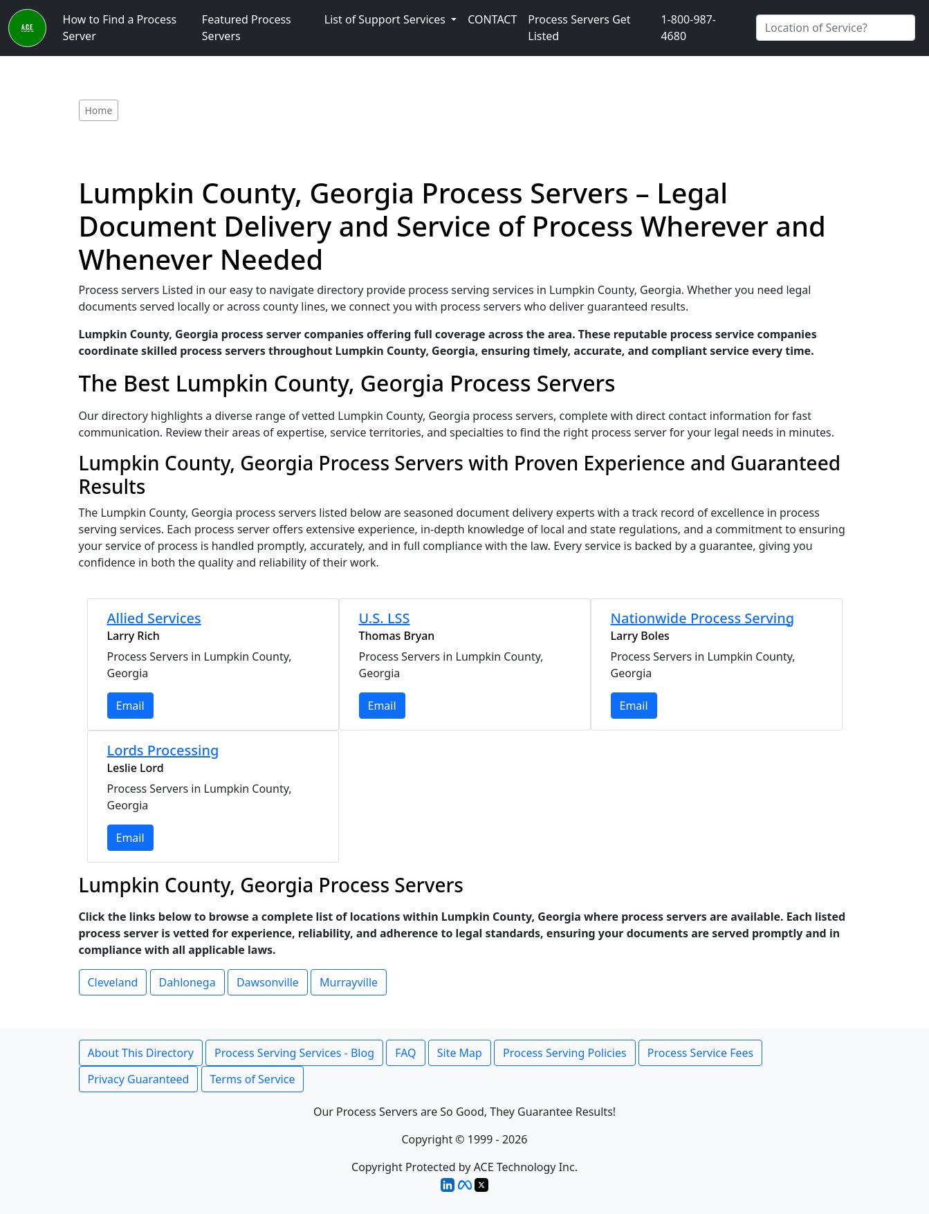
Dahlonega (187, 982)
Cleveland (113, 982)
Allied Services (154, 618)
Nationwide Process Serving (703, 618)
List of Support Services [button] (386, 19)
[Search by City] (835, 28)
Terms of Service (252, 1079)
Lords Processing (163, 750)
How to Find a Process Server (120, 28)
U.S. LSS (384, 618)
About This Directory (141, 1052)
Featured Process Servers (246, 28)
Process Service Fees (700, 1052)
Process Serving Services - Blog (294, 1052)
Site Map (459, 1052)
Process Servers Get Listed (579, 28)
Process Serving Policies (565, 1052)
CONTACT (492, 19)
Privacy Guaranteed (139, 1079)
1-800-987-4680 (688, 28)
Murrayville (349, 982)
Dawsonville (268, 982)
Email (130, 705)
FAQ (405, 1052)
